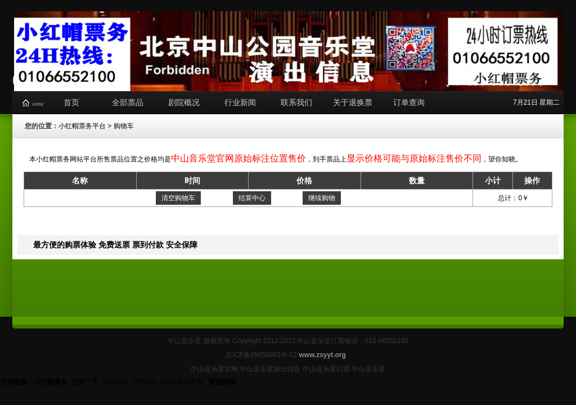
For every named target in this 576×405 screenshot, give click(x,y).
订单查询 (409, 102)
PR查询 (144, 382)
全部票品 (127, 102)
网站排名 (115, 382)
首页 (71, 102)
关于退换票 (352, 102)
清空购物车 (178, 198)
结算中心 (252, 198)
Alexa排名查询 (182, 382)
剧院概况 (184, 102)
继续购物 (321, 198)
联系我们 (296, 102)
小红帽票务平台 (82, 126)
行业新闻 (240, 102)
